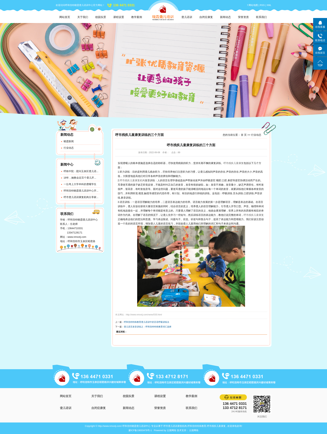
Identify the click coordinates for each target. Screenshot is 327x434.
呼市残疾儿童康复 (233, 163)
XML (269, 5)
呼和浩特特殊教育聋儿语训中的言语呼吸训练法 (146, 322)
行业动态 (69, 147)
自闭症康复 (206, 17)
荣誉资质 (243, 17)
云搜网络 (171, 430)
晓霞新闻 (69, 141)
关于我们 (82, 17)
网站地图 (254, 5)
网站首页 (64, 17)
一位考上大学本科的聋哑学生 (80, 184)
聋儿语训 (186, 17)
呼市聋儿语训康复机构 (175, 426)
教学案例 (136, 17)
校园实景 (100, 17)
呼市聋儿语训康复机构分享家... (81, 197)
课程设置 (118, 17)
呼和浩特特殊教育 (196, 426)
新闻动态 (225, 17)
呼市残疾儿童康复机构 (132, 180)
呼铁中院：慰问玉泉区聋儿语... (81, 171)
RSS (262, 5)
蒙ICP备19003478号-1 (140, 430)
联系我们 (261, 17)
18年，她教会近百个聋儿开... (80, 177)
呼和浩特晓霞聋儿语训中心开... (81, 190)
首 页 (244, 134)
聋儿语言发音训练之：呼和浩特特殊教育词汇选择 (147, 326)
